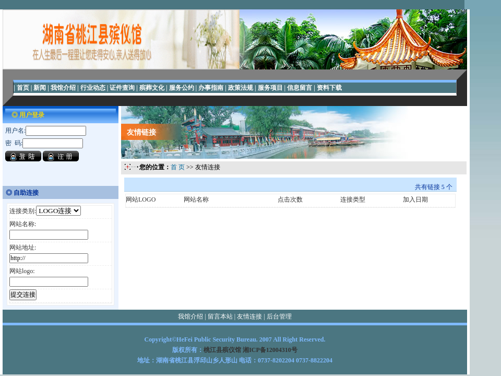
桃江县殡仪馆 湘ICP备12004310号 (250, 350)
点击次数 (290, 199)
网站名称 (196, 199)
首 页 (178, 167)
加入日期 (415, 199)
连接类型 (352, 199)
